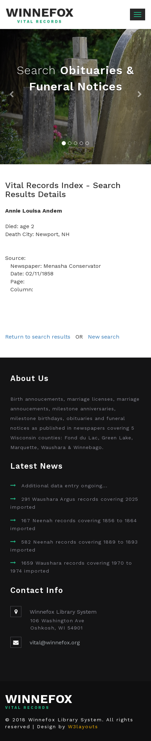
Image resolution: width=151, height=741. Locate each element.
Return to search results (37, 336)
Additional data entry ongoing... (64, 485)
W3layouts (83, 726)
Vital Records (39, 22)
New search (103, 336)
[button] (11, 96)
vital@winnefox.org (55, 642)
